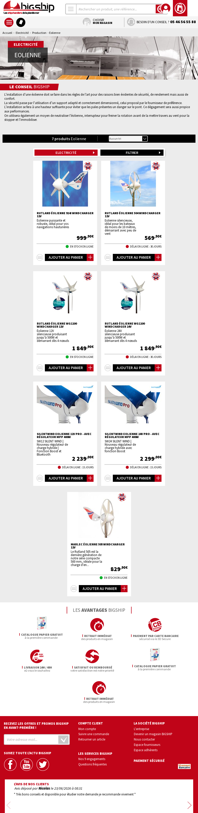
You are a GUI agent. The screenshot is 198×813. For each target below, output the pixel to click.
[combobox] (71, 9)
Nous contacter (144, 708)
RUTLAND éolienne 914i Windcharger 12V (65, 215)
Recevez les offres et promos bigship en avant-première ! (36, 694)
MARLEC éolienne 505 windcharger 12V (98, 546)
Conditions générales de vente (120, 794)
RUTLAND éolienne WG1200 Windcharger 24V (125, 325)
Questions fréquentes (92, 733)
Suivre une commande (93, 703)
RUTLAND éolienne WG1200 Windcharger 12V (57, 325)
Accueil (7, 33)
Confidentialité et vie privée (75, 794)
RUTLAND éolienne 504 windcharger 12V (132, 215)
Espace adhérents (145, 718)
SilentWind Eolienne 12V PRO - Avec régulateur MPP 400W (64, 435)
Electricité (22, 33)
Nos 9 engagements (91, 727)
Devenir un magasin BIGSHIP (153, 703)
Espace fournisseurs (147, 713)
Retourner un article (91, 708)
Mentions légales (69, 802)
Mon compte (87, 697)
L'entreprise (141, 697)
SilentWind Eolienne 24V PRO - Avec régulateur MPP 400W (132, 435)
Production (39, 33)
